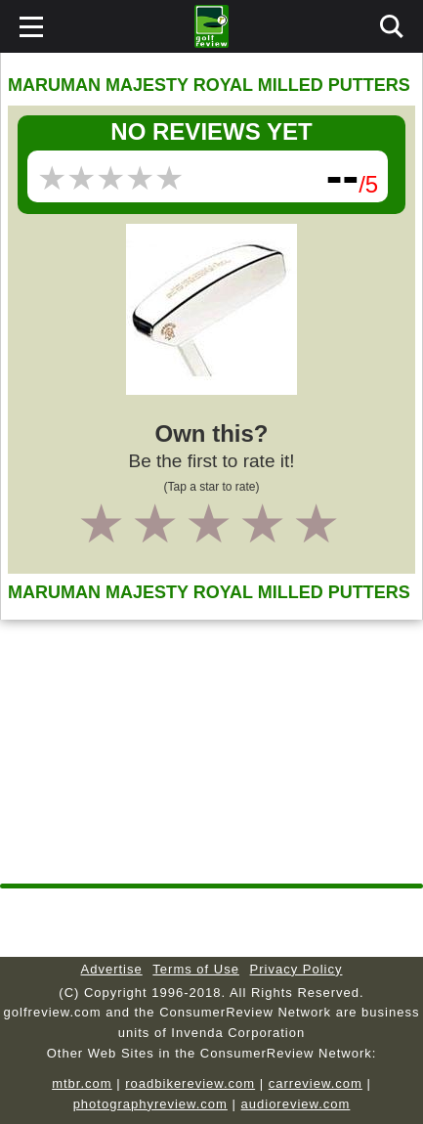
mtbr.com (81, 1083)
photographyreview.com (150, 1104)
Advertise (112, 969)
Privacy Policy (296, 969)
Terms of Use (195, 969)
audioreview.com (296, 1104)
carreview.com (315, 1083)
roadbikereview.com (190, 1083)
